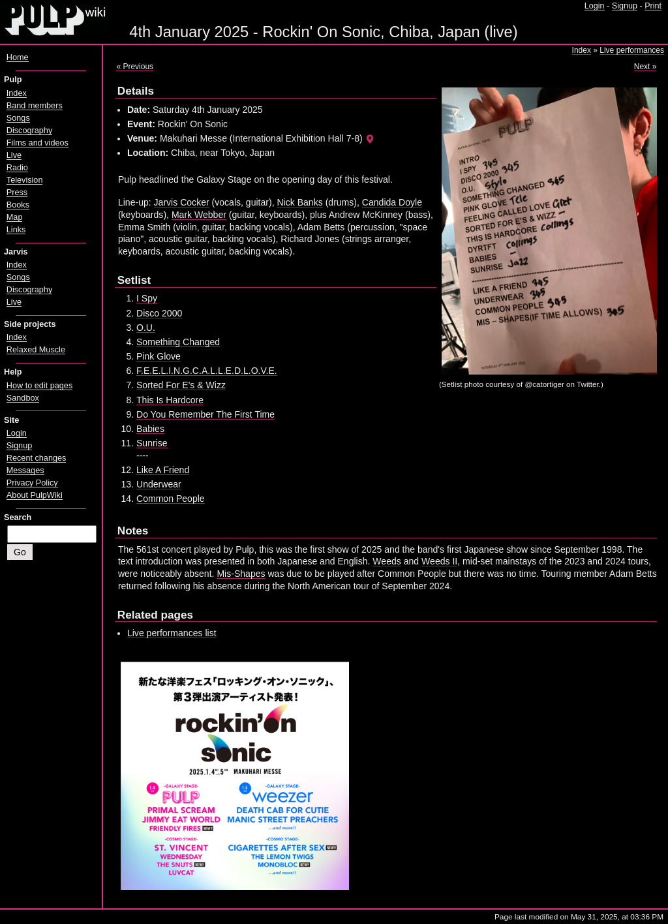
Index (581, 50)
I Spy (146, 298)
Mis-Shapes (241, 573)
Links (16, 229)
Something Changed (178, 342)
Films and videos (37, 142)
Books (18, 204)
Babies (150, 429)
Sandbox (23, 398)
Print (653, 5)
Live (14, 155)
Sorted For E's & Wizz (181, 385)
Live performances (632, 50)
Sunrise (152, 443)
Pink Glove (158, 356)
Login (594, 5)
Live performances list (172, 633)
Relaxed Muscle (36, 349)
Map (15, 217)
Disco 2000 (159, 313)
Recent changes (37, 458)
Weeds (386, 561)
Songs (18, 118)
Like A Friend (162, 470)
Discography (29, 130)
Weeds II (439, 561)
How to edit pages (39, 385)
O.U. (145, 327)
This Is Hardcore (170, 400)
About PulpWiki (35, 495)
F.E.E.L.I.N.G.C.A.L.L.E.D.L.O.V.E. (206, 370)
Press (17, 192)
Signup (624, 5)
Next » (645, 66)
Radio (17, 167)
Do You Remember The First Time (205, 414)
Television (25, 180)
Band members (35, 105)
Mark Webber (199, 214)
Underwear (158, 484)
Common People (170, 498)
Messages (25, 470)
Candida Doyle (392, 202)
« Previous (134, 66)
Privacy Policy (32, 482)
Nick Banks (299, 202)
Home (18, 57)
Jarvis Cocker (181, 202)
